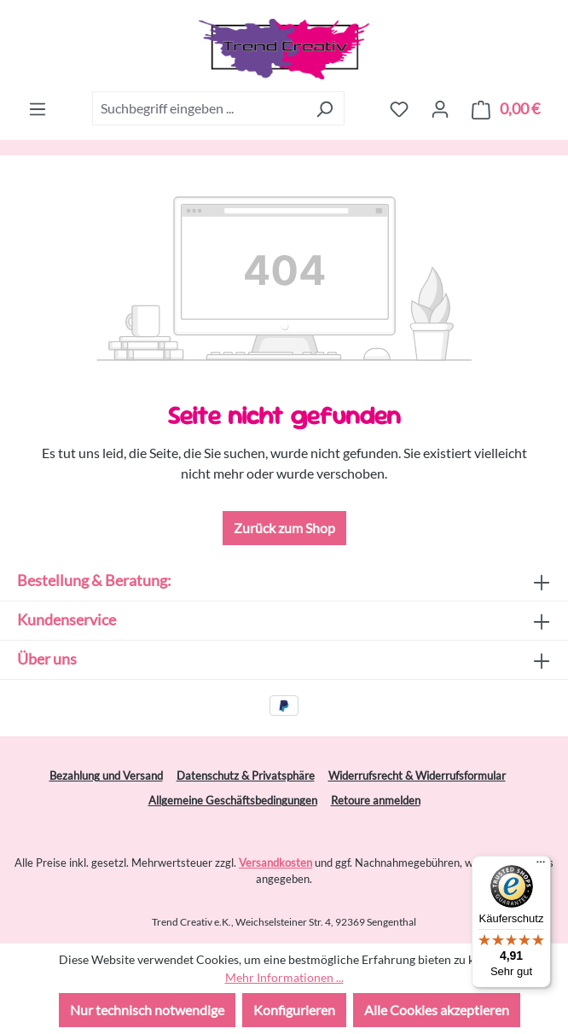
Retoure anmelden (375, 800)
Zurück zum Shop (284, 528)
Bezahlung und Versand (106, 775)
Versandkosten (275, 862)
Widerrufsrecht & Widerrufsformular (417, 775)
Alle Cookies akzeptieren (436, 1010)
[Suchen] (324, 108)
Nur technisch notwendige (147, 1010)
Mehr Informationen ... (284, 977)
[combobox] (198, 108)
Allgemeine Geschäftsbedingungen (232, 800)
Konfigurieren (294, 1010)
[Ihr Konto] (440, 108)
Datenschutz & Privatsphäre (246, 775)
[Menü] (37, 108)
